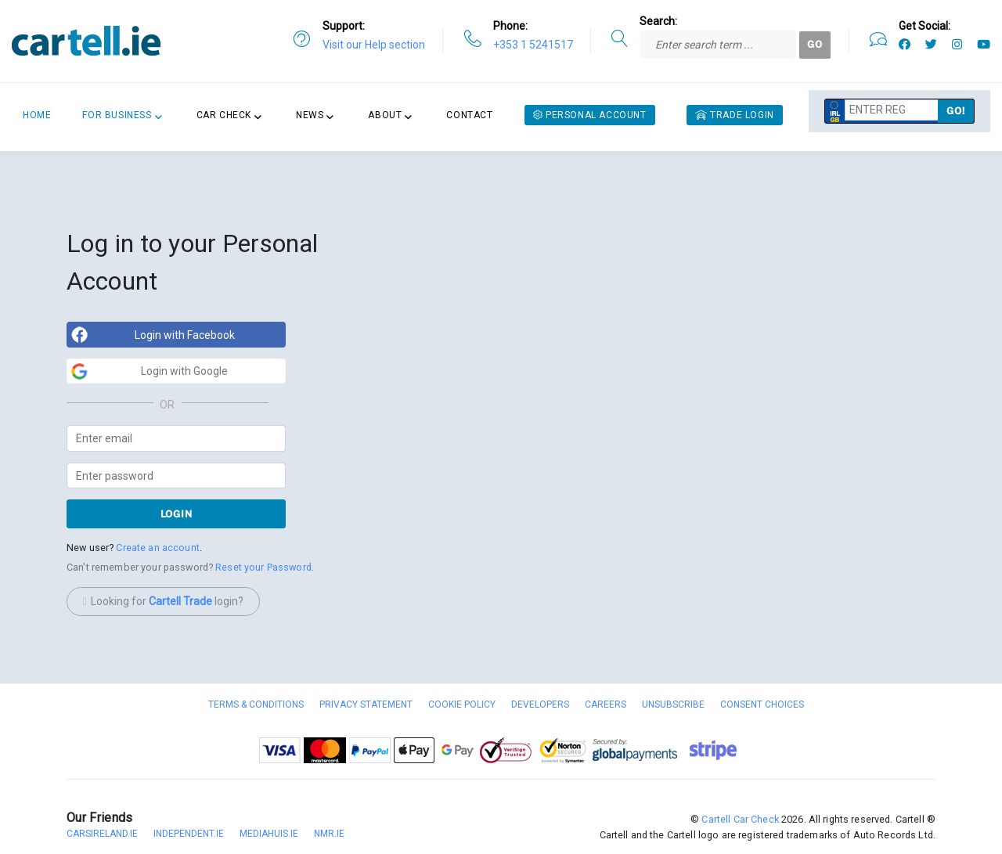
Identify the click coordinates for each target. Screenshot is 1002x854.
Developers (540, 704)
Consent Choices (762, 704)
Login (176, 514)
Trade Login (734, 115)
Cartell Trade (180, 601)
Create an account (157, 547)
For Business (116, 115)
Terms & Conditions (256, 704)
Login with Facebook (185, 335)
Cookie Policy (462, 704)
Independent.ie (188, 833)
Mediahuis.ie (269, 833)
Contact (469, 115)
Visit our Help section (374, 44)
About (385, 115)
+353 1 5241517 (533, 44)
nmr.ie (329, 833)
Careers (605, 704)
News (309, 115)
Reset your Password (263, 567)
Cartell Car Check (739, 819)
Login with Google (184, 371)
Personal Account (590, 115)
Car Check (223, 115)
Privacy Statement (366, 704)
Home (37, 115)
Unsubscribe (673, 704)
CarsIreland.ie (102, 833)
